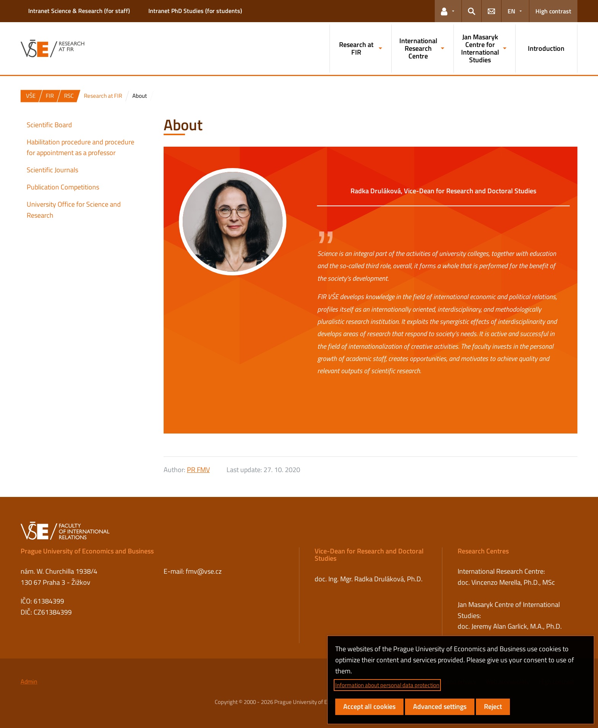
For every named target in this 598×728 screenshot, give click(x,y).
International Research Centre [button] (418, 48)
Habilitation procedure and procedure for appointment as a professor (80, 147)
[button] (448, 11)
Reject (493, 706)
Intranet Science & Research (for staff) (79, 10)
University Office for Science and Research (74, 209)
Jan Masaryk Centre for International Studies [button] (480, 48)
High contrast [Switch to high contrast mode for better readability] (553, 11)
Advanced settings (439, 706)
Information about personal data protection (387, 685)
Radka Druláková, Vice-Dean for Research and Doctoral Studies (443, 191)
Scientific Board (49, 125)
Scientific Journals (52, 170)
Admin (29, 681)
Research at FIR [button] (356, 48)
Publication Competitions (63, 187)
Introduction (546, 48)
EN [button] (511, 11)
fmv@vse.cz (204, 571)
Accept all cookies (369, 706)
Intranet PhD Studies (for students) (195, 10)
